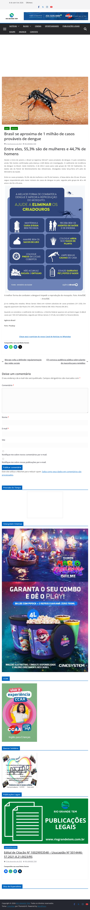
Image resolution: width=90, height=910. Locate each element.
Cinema (38, 26)
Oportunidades (52, 26)
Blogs (26, 26)
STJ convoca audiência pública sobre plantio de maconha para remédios (67, 361)
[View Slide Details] (56, 16)
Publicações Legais (71, 26)
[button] (18, 26)
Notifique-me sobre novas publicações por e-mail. (24, 462)
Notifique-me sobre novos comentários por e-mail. (24, 454)
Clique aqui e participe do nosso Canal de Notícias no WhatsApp (45, 336)
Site (3, 440)
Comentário (8, 385)
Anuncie (22, 32)
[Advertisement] (45, 52)
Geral (7, 128)
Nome (5, 417)
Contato (34, 32)
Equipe (12, 32)
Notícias (13, 26)
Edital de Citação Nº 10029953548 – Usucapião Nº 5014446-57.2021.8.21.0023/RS (43, 854)
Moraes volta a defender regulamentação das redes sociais (22, 361)
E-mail (5, 428)
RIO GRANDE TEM (30, 144)
